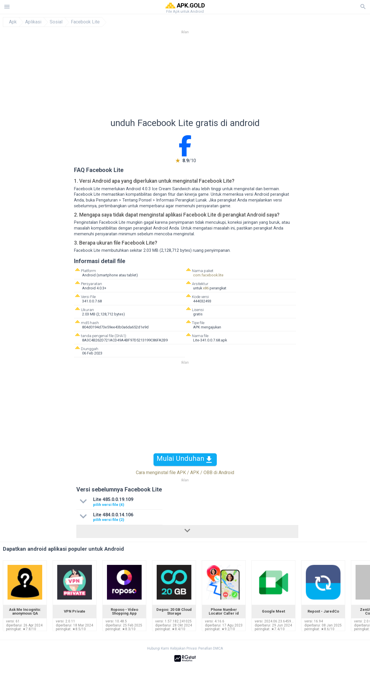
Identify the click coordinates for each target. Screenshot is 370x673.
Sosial (56, 22)
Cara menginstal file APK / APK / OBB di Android (185, 472)
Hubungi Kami (158, 648)
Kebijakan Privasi (183, 648)
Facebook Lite (85, 22)
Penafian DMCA (210, 648)
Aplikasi (33, 22)
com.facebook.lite (208, 275)
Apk (13, 22)
